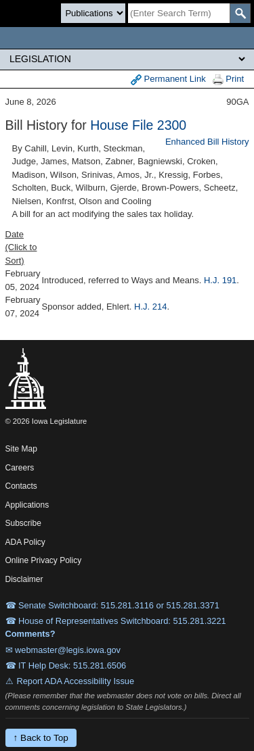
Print (228, 79)
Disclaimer (24, 579)
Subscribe (23, 523)
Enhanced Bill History (207, 142)
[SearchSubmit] (240, 13)
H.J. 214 (150, 306)
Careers (20, 468)
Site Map (21, 449)
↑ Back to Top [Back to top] (41, 738)
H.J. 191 (220, 280)
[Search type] (93, 13)
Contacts (21, 486)
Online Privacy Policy (43, 560)
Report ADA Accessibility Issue (76, 681)
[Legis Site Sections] (127, 58)
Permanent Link (168, 79)
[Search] (179, 13)
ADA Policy (25, 542)
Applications (27, 505)
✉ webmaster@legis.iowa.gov (63, 650)
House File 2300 (138, 125)
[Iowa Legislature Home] (127, 38)
